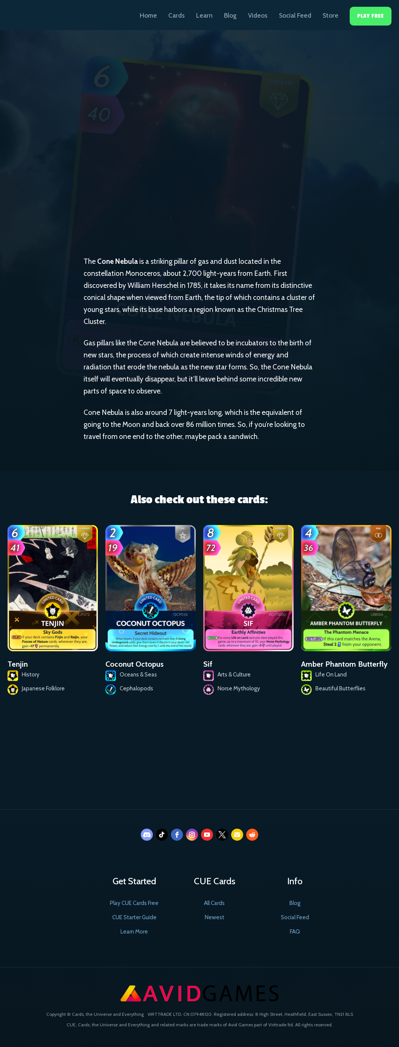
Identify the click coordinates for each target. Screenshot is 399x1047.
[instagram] (192, 835)
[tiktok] (162, 835)
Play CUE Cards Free (134, 903)
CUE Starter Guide (134, 917)
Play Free (370, 16)
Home (148, 15)
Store (330, 15)
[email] (237, 835)
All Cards (214, 903)
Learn (204, 15)
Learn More (134, 931)
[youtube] (207, 835)
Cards (176, 15)
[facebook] (177, 835)
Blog (230, 15)
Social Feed (295, 15)
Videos (258, 15)
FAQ (295, 931)
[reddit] (252, 835)
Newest (214, 917)
